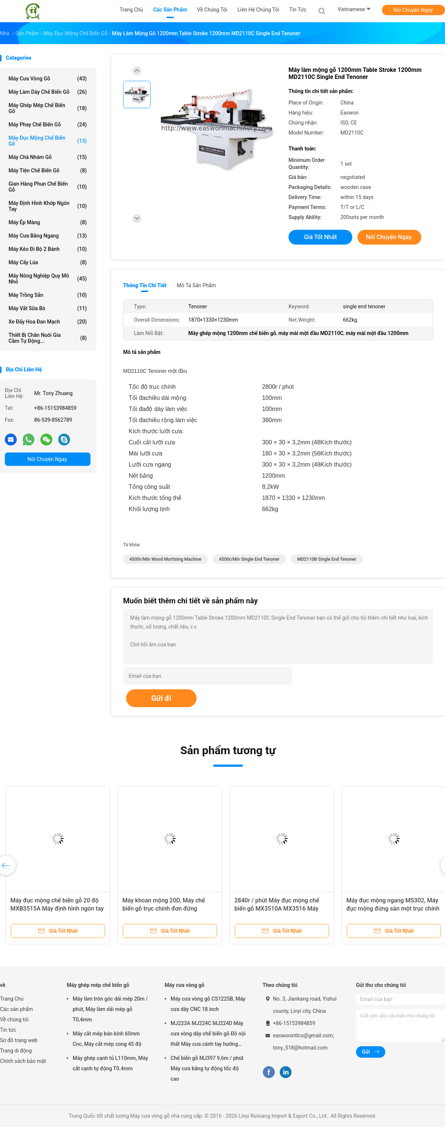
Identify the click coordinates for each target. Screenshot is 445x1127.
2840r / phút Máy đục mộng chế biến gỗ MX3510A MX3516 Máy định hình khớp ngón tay (276, 908)
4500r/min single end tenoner (249, 559)
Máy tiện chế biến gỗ (48, 170)
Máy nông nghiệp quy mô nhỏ (48, 279)
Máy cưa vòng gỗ (48, 78)
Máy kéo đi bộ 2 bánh (48, 249)
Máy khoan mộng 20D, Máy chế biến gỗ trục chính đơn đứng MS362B (163, 908)
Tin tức (8, 1030)
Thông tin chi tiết (145, 285)
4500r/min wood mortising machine (165, 559)
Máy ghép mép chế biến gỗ (48, 108)
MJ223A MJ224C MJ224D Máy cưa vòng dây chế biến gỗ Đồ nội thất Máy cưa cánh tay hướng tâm (208, 1034)
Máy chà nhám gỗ (48, 157)
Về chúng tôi (14, 1019)
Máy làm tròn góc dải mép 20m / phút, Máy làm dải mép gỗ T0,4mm (110, 1009)
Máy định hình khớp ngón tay (48, 206)
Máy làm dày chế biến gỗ (48, 92)
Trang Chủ (12, 999)
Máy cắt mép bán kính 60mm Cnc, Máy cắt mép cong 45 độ (107, 1039)
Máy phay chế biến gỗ (48, 124)
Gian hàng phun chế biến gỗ (48, 187)
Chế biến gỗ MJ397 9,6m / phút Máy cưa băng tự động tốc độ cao (207, 1068)
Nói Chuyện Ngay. (413, 10)
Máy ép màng (48, 222)
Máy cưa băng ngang (48, 235)
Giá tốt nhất (320, 237)
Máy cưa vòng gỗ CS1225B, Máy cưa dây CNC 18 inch (208, 1004)
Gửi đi (161, 698)
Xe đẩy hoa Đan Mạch (48, 321)
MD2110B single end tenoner (326, 559)
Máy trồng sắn (48, 295)
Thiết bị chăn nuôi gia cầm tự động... (48, 338)
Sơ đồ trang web (18, 1040)
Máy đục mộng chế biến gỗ (48, 141)
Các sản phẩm (16, 1009)
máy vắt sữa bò (48, 308)
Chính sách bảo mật (23, 1061)
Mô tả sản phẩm (196, 285)
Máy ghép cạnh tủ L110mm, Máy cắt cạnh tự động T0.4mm (110, 1063)
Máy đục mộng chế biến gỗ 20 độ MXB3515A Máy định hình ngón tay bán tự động (57, 908)
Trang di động (16, 1051)
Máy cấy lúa (48, 262)
